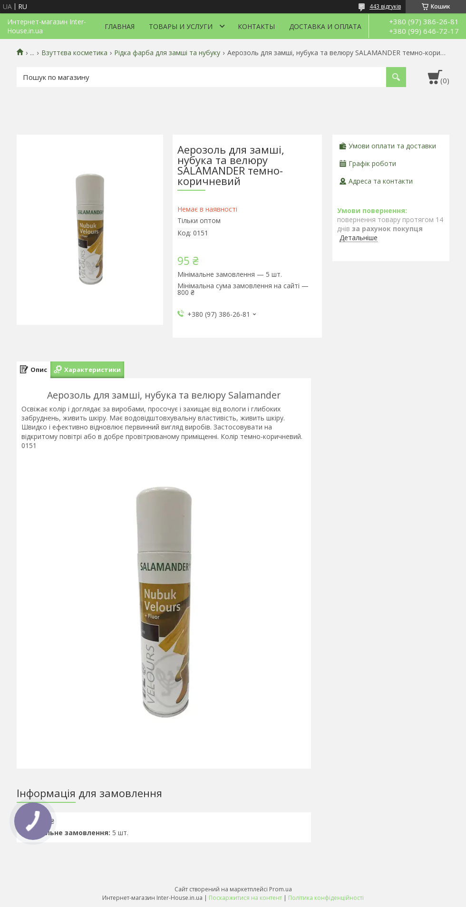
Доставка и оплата (325, 26)
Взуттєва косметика (74, 53)
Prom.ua (280, 889)
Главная (120, 26)
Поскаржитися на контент (245, 898)
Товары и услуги (181, 26)
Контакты (256, 26)
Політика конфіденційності (326, 898)
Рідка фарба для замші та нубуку (167, 53)
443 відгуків (385, 6)
